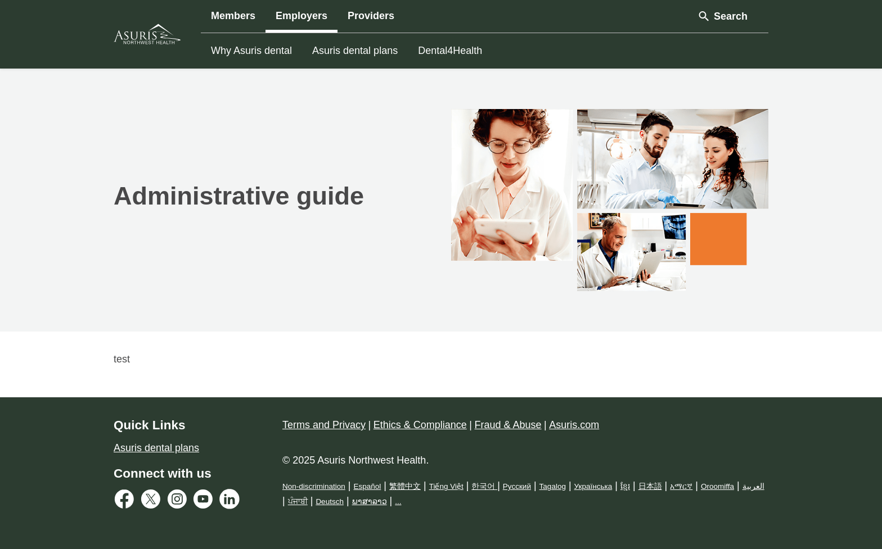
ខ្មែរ (625, 486)
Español (367, 486)
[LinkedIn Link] (232, 501)
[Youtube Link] (205, 501)
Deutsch (330, 501)
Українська (593, 486)
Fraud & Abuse (508, 424)
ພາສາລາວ (369, 501)
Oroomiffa (717, 486)
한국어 (484, 486)
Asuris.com (574, 424)
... (398, 501)
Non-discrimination (313, 486)
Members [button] (233, 15)
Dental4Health (450, 50)
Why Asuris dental (251, 50)
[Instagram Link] (179, 501)
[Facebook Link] (127, 501)
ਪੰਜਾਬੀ (298, 501)
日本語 (650, 486)
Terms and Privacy (324, 424)
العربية (753, 486)
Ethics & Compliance (420, 424)
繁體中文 (405, 486)
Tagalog (552, 486)
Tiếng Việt (446, 486)
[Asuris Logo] (147, 34)
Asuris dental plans (355, 50)
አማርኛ (681, 486)
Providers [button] (371, 15)
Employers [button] (301, 15)
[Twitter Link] (153, 501)
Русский (517, 486)
